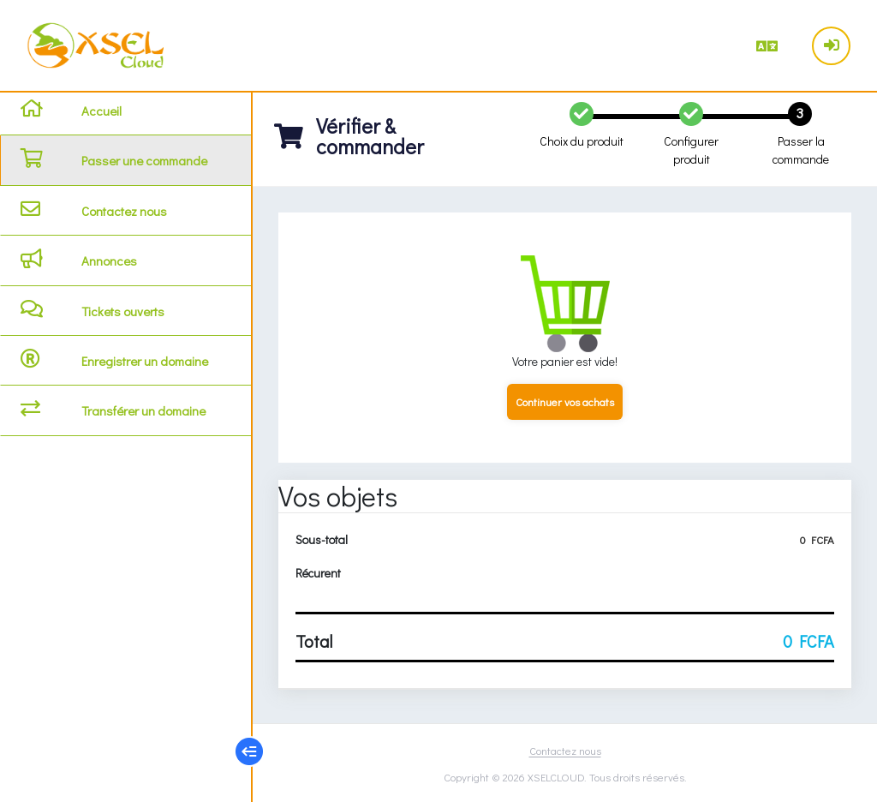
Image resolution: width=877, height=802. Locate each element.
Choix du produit (581, 141)
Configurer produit (691, 150)
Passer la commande (801, 150)
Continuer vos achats (565, 401)
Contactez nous (565, 750)
